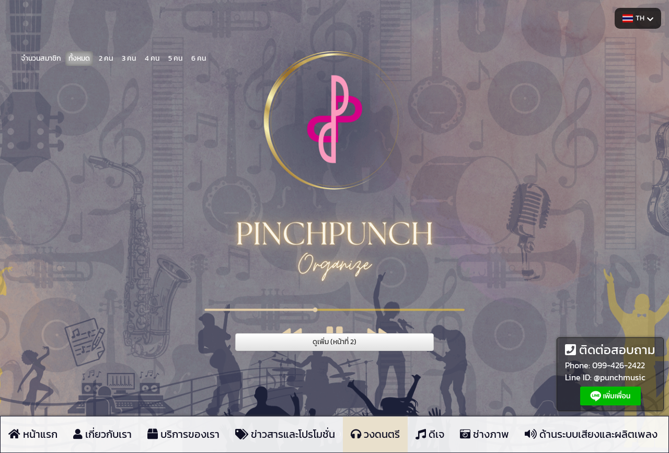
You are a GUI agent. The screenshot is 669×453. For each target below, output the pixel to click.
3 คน (129, 57)
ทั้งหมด (79, 57)
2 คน (106, 57)
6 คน (198, 57)
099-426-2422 (618, 365)
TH (637, 18)
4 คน (152, 57)
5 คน (175, 57)
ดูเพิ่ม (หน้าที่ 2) (334, 341)
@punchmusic (619, 377)
